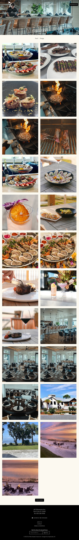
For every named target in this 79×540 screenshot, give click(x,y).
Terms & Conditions (39, 526)
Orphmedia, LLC (51, 536)
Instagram (43, 518)
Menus (24, 4)
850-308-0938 (40, 513)
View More (39, 500)
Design (42, 38)
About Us (41, 4)
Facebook (35, 518)
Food (36, 38)
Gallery (48, 4)
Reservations (73, 4)
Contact (54, 4)
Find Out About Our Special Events (40, 530)
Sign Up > (46, 532)
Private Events (33, 4)
